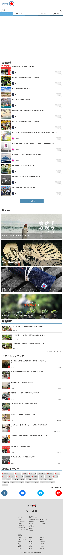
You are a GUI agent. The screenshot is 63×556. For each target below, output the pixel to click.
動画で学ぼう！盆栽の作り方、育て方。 (24, 166)
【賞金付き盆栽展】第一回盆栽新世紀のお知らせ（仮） (28, 111)
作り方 (31, 542)
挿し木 (28, 482)
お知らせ (58, 72)
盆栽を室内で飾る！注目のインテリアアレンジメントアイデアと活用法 (33, 144)
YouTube (43, 480)
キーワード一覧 (56, 488)
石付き (20, 542)
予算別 (13, 482)
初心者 (58, 171)
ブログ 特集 (6, 480)
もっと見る (31, 201)
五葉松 (5, 485)
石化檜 (35, 482)
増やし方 (32, 474)
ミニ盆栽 (51, 482)
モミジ (21, 482)
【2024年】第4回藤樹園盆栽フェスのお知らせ (25, 122)
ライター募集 (22, 540)
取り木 (43, 482)
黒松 (4, 477)
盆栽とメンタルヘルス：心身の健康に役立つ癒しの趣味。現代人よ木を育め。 (35, 133)
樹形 (28, 480)
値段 (55, 477)
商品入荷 (5, 482)
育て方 (18, 474)
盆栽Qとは (44, 14)
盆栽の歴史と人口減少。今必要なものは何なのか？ (27, 155)
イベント (19, 477)
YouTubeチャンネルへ (54, 352)
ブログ (48, 477)
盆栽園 (31, 529)
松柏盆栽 (32, 527)
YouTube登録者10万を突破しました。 (23, 89)
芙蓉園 (42, 522)
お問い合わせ (57, 14)
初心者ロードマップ (7, 474)
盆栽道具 (50, 474)
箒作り (20, 546)
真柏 (57, 474)
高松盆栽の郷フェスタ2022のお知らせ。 (24, 188)
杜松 (22, 480)
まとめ (11, 477)
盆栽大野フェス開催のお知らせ (21, 100)
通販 (50, 480)
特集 (25, 474)
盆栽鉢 (31, 531)
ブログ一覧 (19, 14)
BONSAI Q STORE (34, 520)
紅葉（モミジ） (57, 432)
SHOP (31, 14)
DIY (42, 477)
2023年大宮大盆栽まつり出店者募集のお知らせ (26, 177)
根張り (27, 477)
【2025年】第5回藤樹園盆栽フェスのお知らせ (25, 78)
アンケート (41, 474)
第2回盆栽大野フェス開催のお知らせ (23, 67)
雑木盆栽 (59, 410)
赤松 (35, 480)
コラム (58, 94)
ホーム (6, 14)
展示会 (35, 477)
